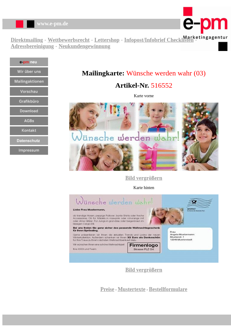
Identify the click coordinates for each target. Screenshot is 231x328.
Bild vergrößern (143, 178)
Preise (107, 289)
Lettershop (106, 40)
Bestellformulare (168, 289)
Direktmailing (27, 40)
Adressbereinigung (32, 46)
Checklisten (179, 40)
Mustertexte (131, 289)
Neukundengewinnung (84, 46)
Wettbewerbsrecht (69, 40)
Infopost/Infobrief (144, 40)
